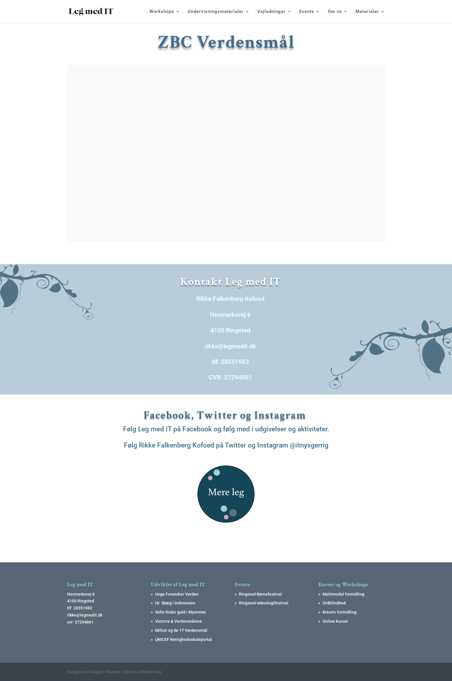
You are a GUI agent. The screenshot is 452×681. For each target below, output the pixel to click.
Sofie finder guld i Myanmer (180, 612)
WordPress (151, 672)
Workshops (161, 11)
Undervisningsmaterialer (216, 11)
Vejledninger (271, 11)
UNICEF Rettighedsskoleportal (183, 639)
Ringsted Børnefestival (260, 594)
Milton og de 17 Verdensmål (181, 630)
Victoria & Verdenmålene (178, 621)
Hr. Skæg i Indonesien (175, 603)
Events (306, 11)
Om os (335, 11)
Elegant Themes (104, 672)
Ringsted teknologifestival (263, 603)
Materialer (367, 11)
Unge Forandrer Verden (177, 594)
